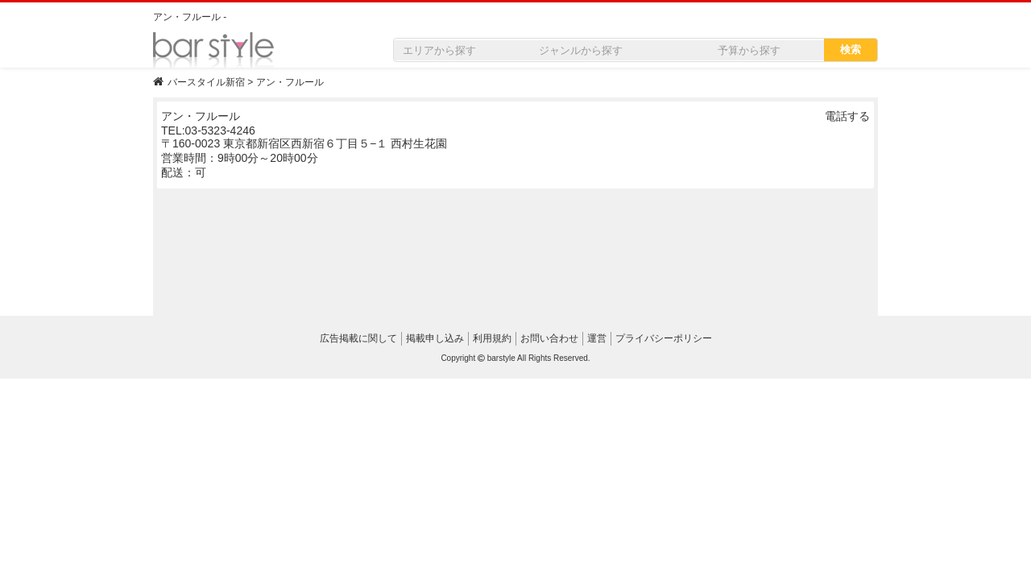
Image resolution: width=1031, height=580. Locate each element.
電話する (847, 116)
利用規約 (492, 338)
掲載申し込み (435, 338)
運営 (597, 338)
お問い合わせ (549, 338)
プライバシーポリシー (663, 338)
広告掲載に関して (358, 338)
